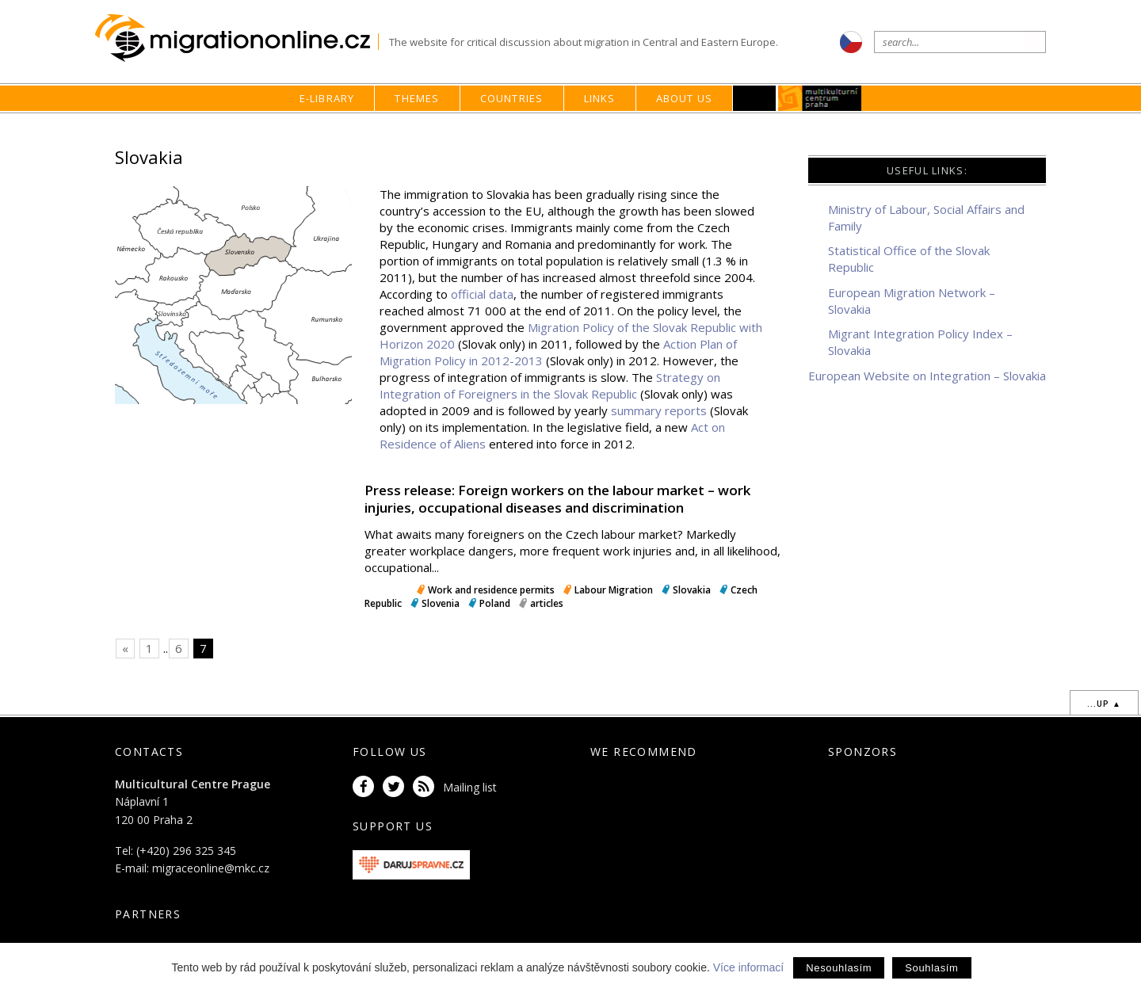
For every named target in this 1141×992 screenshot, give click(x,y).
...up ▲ (1104, 703)
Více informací (748, 967)
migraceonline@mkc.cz (210, 868)
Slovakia (692, 590)
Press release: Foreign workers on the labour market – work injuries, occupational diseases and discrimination (557, 499)
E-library (327, 98)
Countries (512, 98)
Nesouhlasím (839, 968)
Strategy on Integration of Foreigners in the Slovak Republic (550, 385)
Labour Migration (613, 590)
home (703, 128)
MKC (820, 98)
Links (600, 98)
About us (684, 98)
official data (482, 294)
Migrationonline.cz (236, 38)
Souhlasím (931, 968)
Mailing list (470, 787)
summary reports (659, 410)
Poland (494, 603)
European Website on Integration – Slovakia (927, 375)
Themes (417, 98)
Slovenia (441, 603)
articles (546, 603)
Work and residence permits (491, 590)
